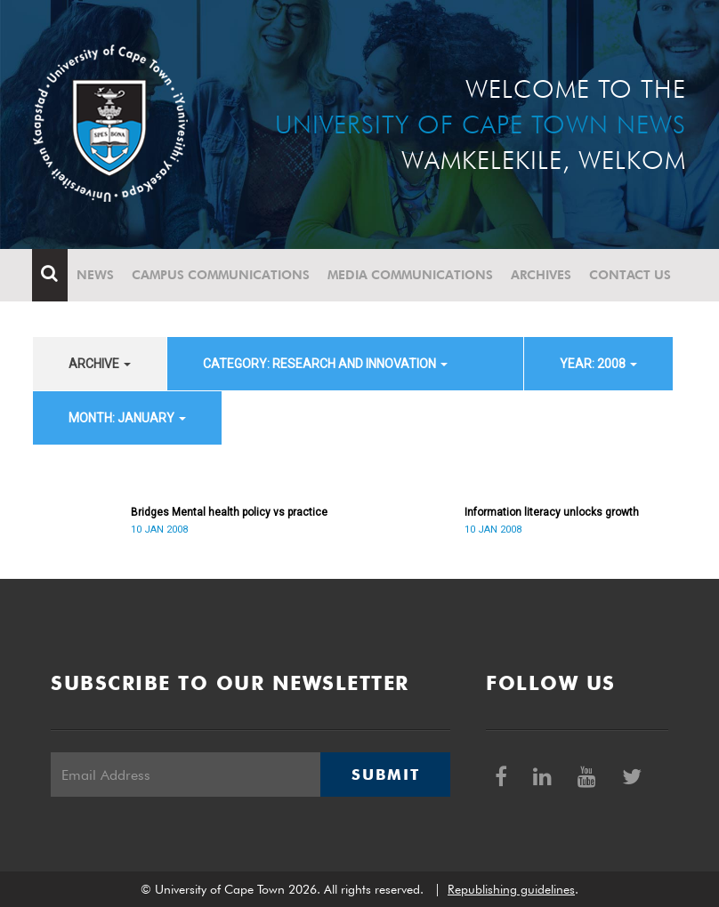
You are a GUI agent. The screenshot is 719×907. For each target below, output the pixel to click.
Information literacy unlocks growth (552, 512)
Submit (385, 774)
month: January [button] (127, 418)
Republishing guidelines (511, 889)
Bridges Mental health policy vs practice (229, 512)
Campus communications (222, 275)
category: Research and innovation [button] (325, 364)
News (96, 275)
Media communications (411, 275)
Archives (542, 275)
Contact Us (631, 275)
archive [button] (100, 364)
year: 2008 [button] (598, 364)
